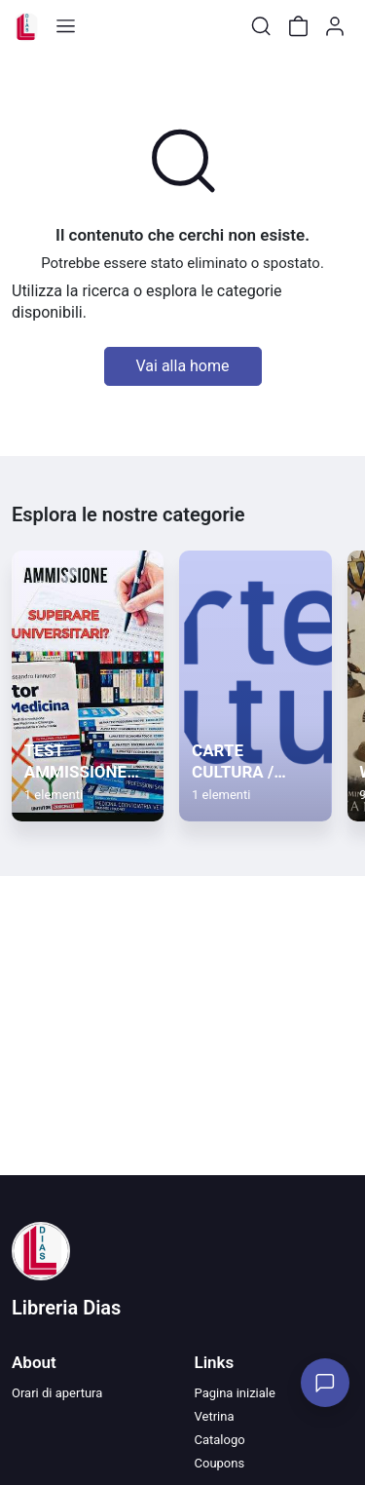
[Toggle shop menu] (65, 26)
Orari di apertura (57, 1393)
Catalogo (220, 1439)
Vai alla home (183, 366)
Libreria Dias (66, 1307)
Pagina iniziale (235, 1393)
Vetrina (215, 1416)
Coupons (220, 1463)
